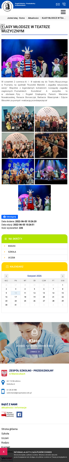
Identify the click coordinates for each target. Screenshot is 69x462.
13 (44, 293)
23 (6, 301)
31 (16, 305)
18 (25, 297)
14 (53, 293)
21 (53, 297)
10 (16, 293)
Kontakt (5, 447)
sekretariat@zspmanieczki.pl (58, 4)
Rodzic (12, 246)
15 (63, 293)
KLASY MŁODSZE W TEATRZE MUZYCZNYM (25, 29)
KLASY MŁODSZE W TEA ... (52, 18)
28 (53, 301)
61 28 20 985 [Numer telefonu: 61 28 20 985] (12, 390)
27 (44, 301)
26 (34, 301)
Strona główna (9, 429)
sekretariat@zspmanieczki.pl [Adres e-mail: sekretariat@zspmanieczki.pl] (19, 393)
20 (44, 297)
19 (34, 297)
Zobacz (35, 352)
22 (63, 297)
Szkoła (12, 252)
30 (6, 305)
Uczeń (11, 258)
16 (6, 297)
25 (25, 301)
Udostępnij (9, 217)
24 (16, 301)
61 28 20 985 (64, 4)
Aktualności (32, 18)
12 (34, 293)
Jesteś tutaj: (13, 18)
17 (16, 297)
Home (22, 18)
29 (63, 301)
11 (25, 293)
